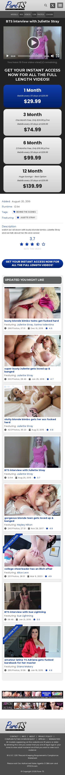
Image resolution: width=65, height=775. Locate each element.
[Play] (32, 42)
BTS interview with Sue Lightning (25, 611)
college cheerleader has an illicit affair (28, 568)
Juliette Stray (26, 217)
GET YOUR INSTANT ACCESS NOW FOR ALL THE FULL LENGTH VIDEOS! (32, 263)
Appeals (41, 739)
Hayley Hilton (24, 524)
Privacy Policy (45, 736)
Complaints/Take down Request (20, 739)
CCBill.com (49, 763)
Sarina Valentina (44, 324)
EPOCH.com (32, 766)
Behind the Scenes (24, 211)
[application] (32, 42)
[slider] (30, 56)
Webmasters (54, 739)
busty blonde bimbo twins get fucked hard (31, 320)
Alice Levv (23, 572)
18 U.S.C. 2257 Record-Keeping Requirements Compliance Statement (32, 756)
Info (24, 736)
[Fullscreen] (57, 55)
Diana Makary (25, 666)
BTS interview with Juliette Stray (24, 470)
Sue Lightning (25, 615)
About (32, 736)
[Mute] (52, 55)
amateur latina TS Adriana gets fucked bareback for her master (28, 661)
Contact (14, 736)
